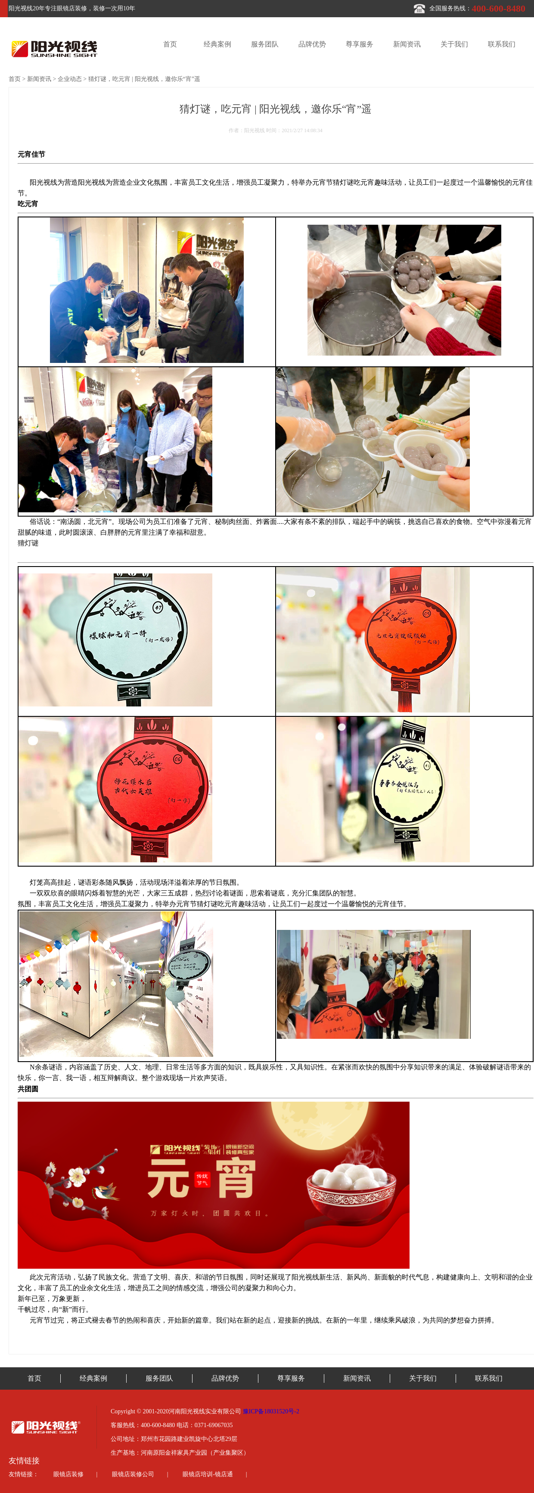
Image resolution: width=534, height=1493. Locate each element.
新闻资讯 (407, 44)
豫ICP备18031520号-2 (271, 1411)
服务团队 (265, 44)
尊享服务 (359, 44)
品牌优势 (312, 44)
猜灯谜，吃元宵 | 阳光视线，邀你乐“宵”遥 (144, 79)
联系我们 (501, 44)
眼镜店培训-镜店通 (208, 1474)
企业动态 (70, 79)
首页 (170, 44)
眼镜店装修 (68, 1474)
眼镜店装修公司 (133, 1474)
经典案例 (217, 44)
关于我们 (454, 44)
